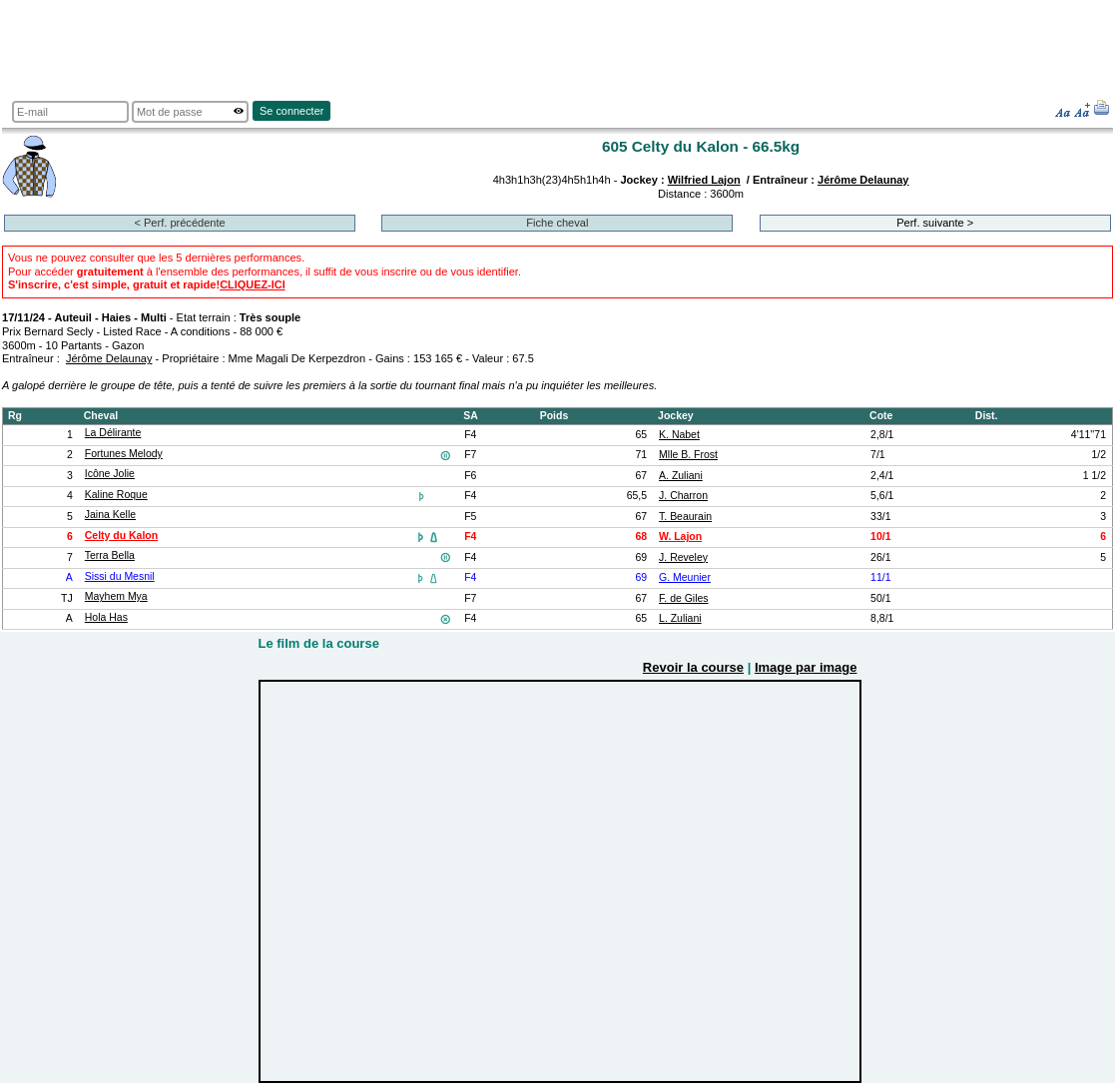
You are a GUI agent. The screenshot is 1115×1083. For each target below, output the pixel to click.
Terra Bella (110, 555)
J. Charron (683, 495)
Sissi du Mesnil (120, 576)
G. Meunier (685, 577)
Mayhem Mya (116, 596)
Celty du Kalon (121, 535)
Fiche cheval (557, 223)
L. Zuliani (680, 618)
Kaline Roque (116, 494)
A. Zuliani (681, 475)
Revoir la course (693, 667)
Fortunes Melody (124, 453)
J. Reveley (683, 557)
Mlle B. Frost (688, 454)
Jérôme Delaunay (863, 180)
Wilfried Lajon (704, 180)
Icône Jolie (110, 473)
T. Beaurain (685, 516)
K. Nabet (679, 434)
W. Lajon (680, 536)
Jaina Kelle (110, 514)
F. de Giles (684, 598)
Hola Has (106, 617)
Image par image (806, 667)
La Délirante (113, 432)
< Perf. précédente (179, 223)
